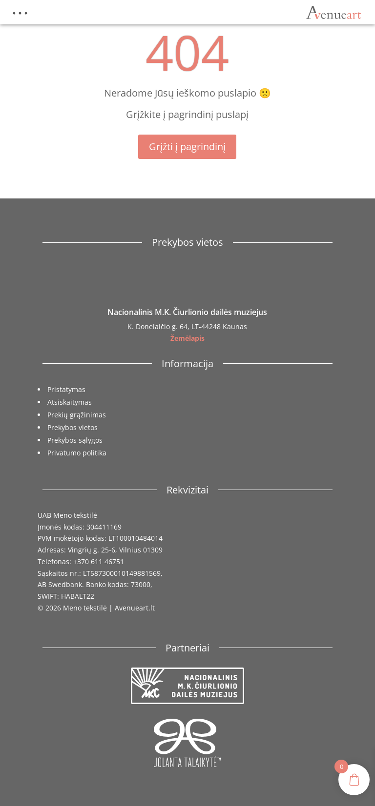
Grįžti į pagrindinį (187, 146)
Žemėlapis (187, 338)
